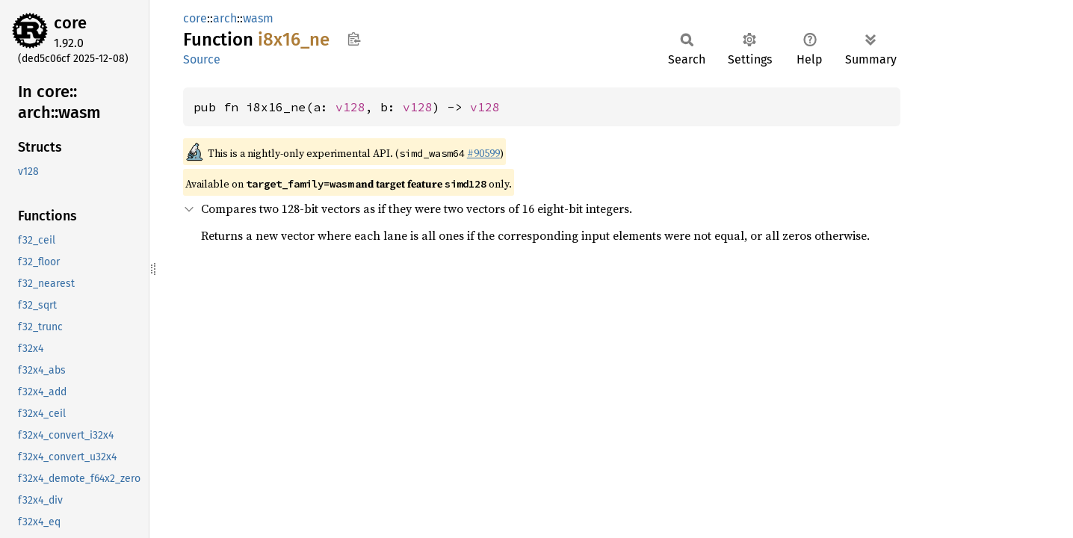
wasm (258, 18)
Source (201, 59)
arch (225, 18)
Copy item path (353, 39)
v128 (350, 106)
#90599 (483, 153)
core (70, 23)
